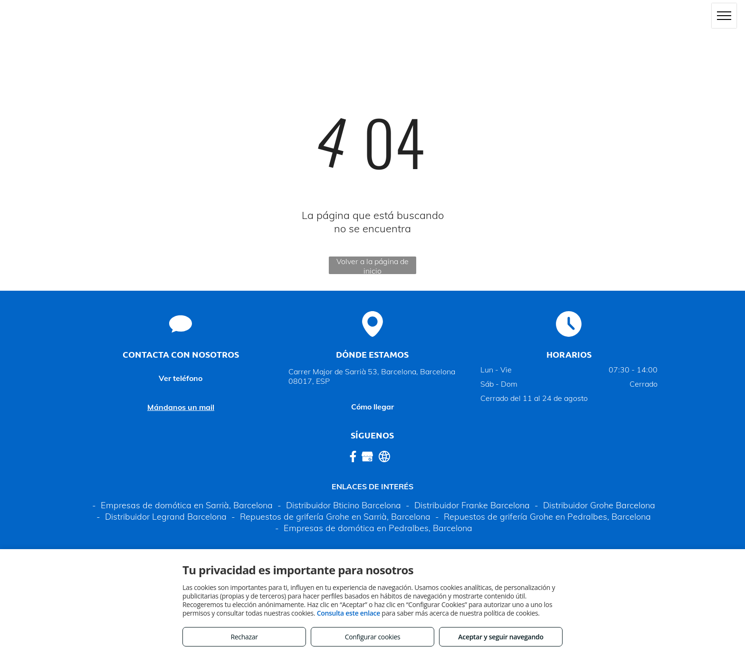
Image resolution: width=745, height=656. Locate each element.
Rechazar (244, 636)
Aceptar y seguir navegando (500, 636)
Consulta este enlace (348, 613)
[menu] (724, 15)
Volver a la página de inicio (372, 265)
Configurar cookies (373, 636)
